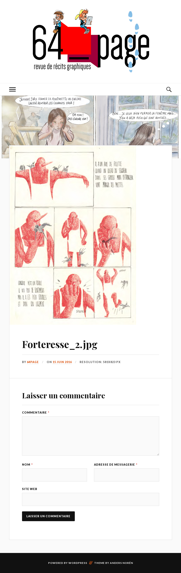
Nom (27, 464)
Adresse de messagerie (115, 464)
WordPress (77, 563)
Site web (29, 489)
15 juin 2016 (62, 362)
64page (33, 362)
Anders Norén (121, 563)
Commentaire (35, 412)
